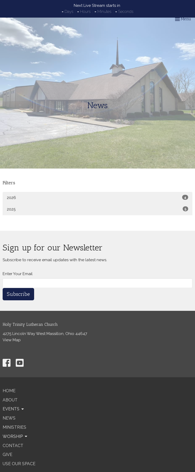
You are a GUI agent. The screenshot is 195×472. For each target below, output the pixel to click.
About (10, 399)
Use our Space (19, 463)
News (9, 418)
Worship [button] (15, 436)
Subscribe (18, 294)
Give (7, 454)
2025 (97, 209)
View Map (12, 340)
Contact (13, 445)
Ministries (14, 427)
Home (9, 390)
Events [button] (14, 409)
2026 (97, 197)
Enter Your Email (18, 273)
